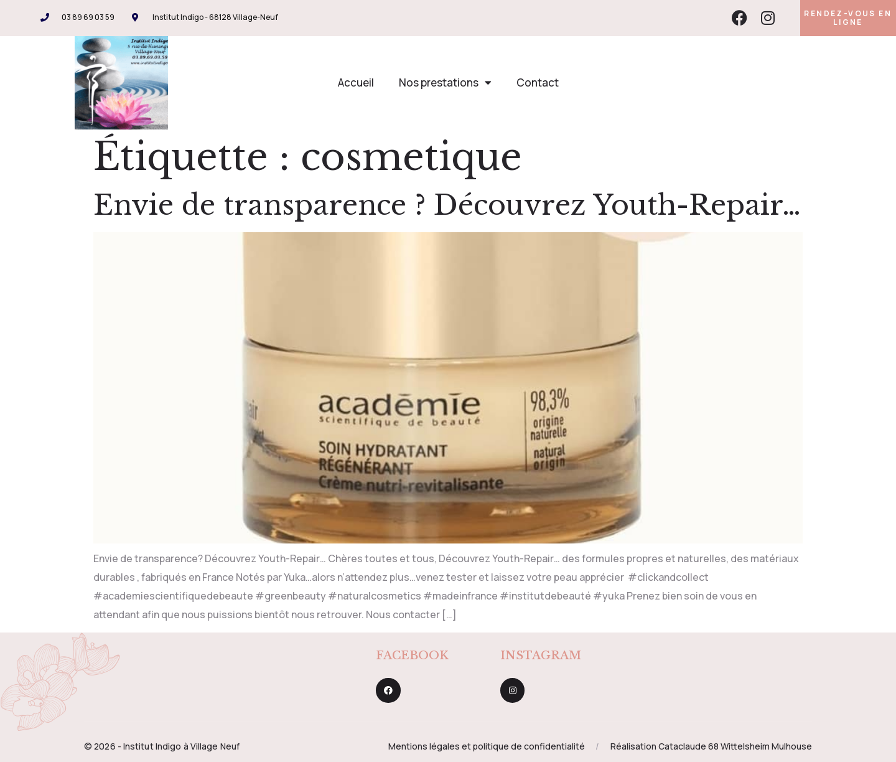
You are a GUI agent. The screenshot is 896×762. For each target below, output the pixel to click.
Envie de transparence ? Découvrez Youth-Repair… (447, 205)
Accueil (356, 82)
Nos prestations (445, 82)
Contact (537, 82)
